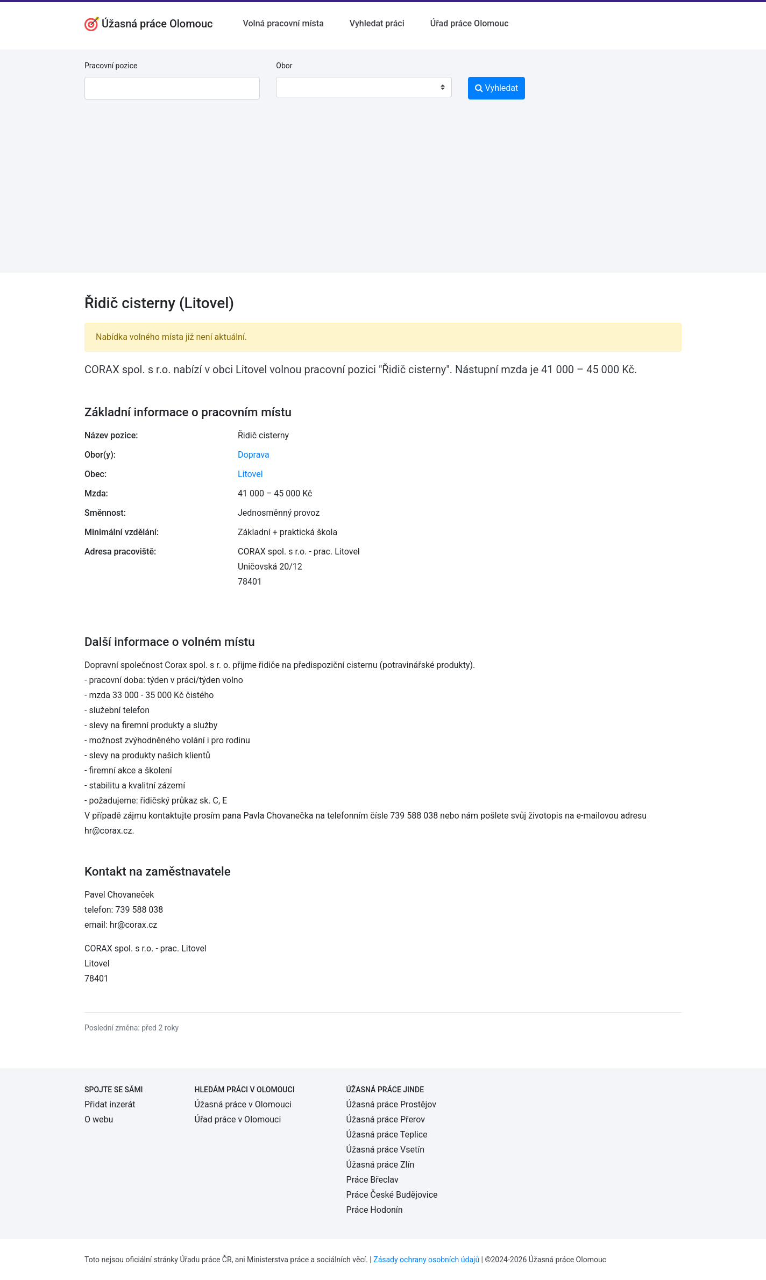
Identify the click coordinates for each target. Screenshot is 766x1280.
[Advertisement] (383, 197)
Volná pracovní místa (283, 23)
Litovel (250, 474)
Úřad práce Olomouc (469, 23)
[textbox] (298, 87)
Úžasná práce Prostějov (391, 1104)
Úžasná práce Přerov (385, 1119)
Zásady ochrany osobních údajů (426, 1259)
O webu (98, 1119)
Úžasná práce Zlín (380, 1165)
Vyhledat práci (377, 23)
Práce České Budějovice (392, 1195)
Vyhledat (497, 88)
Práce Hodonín (374, 1210)
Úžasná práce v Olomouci (243, 1104)
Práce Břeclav (372, 1180)
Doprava (253, 455)
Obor (284, 65)
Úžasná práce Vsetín (385, 1149)
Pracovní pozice (110, 65)
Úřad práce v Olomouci (238, 1119)
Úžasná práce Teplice (387, 1134)
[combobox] (363, 87)
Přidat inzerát (109, 1104)
